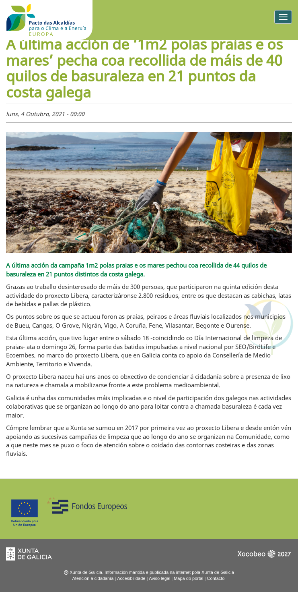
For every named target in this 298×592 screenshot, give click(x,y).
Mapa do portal (188, 578)
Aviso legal (159, 578)
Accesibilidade (131, 578)
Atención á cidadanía (93, 578)
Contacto (215, 578)
